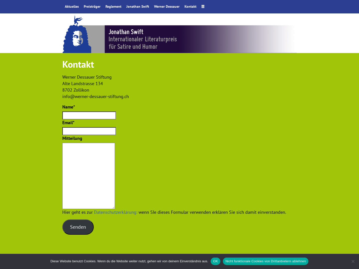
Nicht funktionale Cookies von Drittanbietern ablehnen (265, 261)
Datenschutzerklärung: (115, 212)
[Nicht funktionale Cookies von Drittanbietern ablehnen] (352, 261)
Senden (78, 226)
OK (215, 261)
